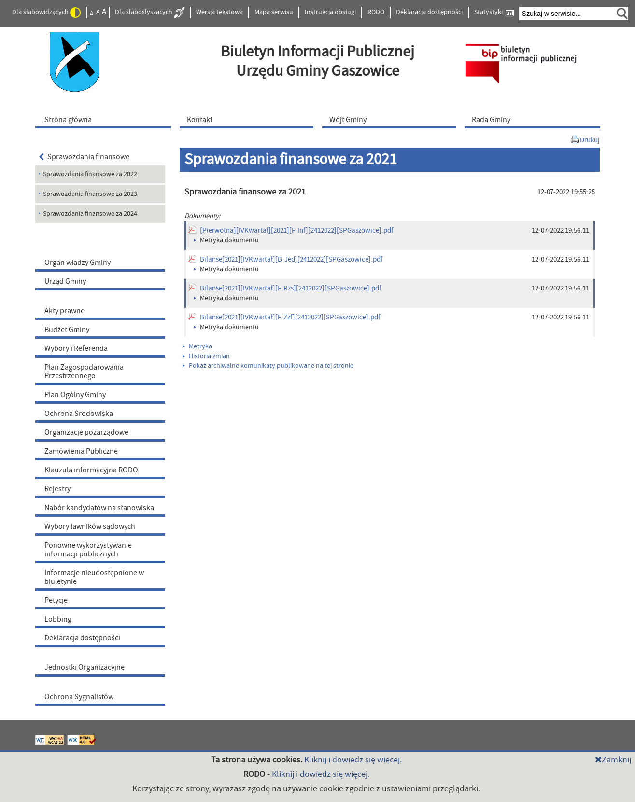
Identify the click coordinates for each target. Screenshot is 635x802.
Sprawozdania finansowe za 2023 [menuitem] (90, 194)
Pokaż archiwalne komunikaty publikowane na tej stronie (268, 365)
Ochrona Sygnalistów (78, 697)
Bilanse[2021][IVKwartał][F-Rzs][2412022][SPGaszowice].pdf (290, 288)
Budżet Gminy (66, 329)
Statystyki (494, 12)
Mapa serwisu (273, 12)
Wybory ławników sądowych (89, 526)
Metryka (197, 346)
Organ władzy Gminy (77, 262)
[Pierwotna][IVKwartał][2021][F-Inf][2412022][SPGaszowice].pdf (296, 230)
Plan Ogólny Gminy (75, 395)
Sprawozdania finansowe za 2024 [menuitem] (90, 213)
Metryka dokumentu (226, 240)
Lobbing (57, 619)
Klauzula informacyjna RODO (91, 470)
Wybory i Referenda (76, 348)
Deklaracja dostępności (429, 12)
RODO (375, 12)
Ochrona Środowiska (78, 413)
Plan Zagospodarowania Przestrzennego (84, 371)
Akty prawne (64, 311)
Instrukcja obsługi (330, 12)
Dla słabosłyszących (149, 12)
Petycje (56, 600)
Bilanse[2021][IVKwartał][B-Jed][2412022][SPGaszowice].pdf (291, 259)
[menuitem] (105, 119)
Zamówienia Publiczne (81, 451)
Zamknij (613, 759)
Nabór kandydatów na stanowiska (99, 507)
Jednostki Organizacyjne (84, 667)
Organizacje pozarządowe (86, 432)
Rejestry (57, 489)
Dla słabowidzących (46, 12)
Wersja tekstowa (219, 12)
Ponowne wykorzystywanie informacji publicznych (88, 549)
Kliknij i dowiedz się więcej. (353, 759)
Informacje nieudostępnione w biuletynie (94, 577)
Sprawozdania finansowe (84, 157)
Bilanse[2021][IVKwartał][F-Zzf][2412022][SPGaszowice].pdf (290, 317)
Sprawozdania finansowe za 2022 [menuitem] (90, 174)
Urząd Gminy (65, 281)
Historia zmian (206, 356)
